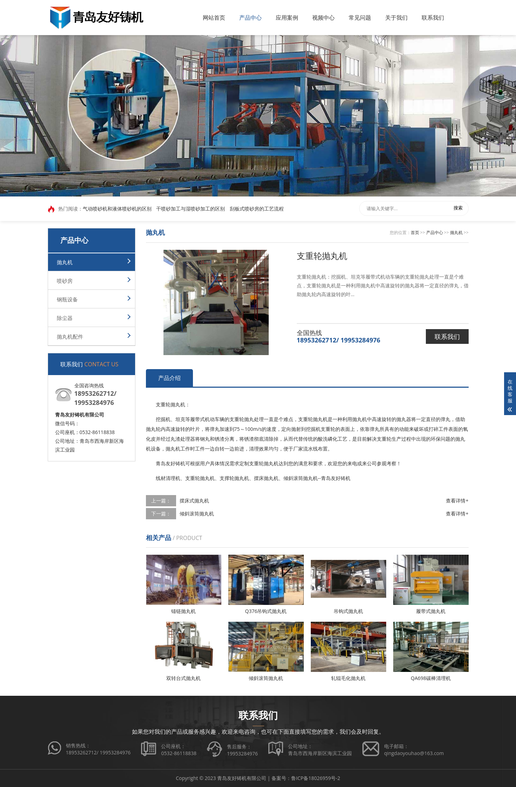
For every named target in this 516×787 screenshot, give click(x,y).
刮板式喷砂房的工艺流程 (257, 209)
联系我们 (433, 17)
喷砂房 (65, 280)
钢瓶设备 (67, 299)
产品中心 (250, 17)
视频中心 (323, 17)
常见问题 (360, 17)
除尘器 (65, 317)
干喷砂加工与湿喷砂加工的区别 (190, 209)
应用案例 (287, 17)
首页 (415, 232)
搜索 (458, 208)
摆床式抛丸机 (194, 500)
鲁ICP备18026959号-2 (315, 778)
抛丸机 (65, 262)
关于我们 (396, 17)
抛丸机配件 (70, 336)
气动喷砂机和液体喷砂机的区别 (117, 209)
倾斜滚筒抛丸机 (197, 513)
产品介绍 (169, 378)
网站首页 (214, 17)
